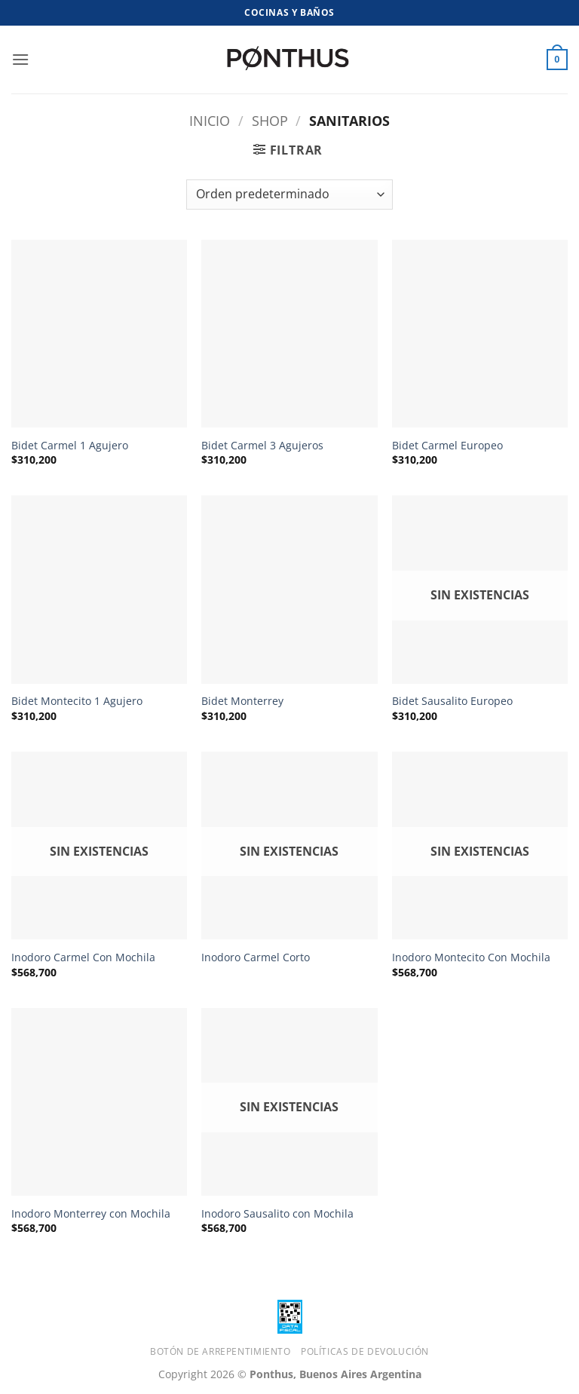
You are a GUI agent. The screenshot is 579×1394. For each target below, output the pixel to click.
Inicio (209, 120)
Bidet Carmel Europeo (447, 445)
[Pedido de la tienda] (289, 194)
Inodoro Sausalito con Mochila (277, 1214)
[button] (20, 59)
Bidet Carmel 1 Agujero (69, 445)
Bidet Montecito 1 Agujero (76, 701)
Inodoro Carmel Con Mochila (83, 957)
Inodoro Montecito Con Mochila (471, 957)
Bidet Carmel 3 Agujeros (262, 445)
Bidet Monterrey (242, 701)
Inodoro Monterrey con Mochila (90, 1214)
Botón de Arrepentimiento (220, 1351)
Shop (270, 120)
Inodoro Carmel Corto (255, 957)
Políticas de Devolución (365, 1351)
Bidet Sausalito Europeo (452, 701)
